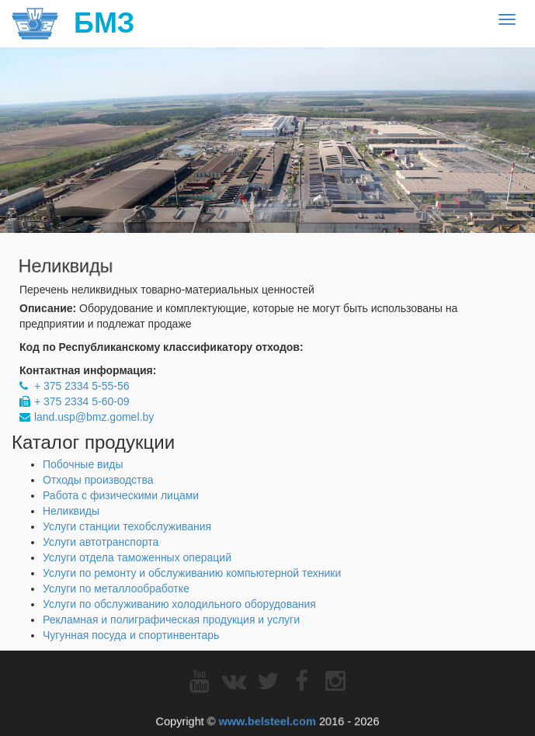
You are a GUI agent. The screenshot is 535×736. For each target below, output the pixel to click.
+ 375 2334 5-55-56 (82, 386)
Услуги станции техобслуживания (127, 526)
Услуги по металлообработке (116, 588)
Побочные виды (83, 464)
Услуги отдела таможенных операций (137, 557)
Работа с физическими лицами (121, 495)
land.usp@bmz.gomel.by (94, 417)
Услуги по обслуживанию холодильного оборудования (179, 604)
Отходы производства (98, 480)
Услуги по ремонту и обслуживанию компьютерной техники (192, 573)
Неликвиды (71, 511)
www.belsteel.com (267, 720)
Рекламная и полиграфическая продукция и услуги (171, 619)
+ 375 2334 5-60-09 (82, 401)
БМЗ (73, 23)
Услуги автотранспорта (100, 542)
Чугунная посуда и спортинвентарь (131, 635)
